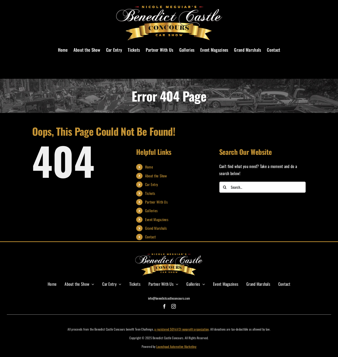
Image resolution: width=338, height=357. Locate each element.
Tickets (150, 193)
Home (149, 167)
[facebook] (164, 306)
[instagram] (173, 306)
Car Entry (151, 184)
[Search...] (262, 187)
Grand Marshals (156, 228)
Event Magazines (156, 219)
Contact (150, 237)
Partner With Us (156, 202)
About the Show (156, 175)
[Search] (225, 187)
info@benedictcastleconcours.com (169, 298)
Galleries (151, 210)
